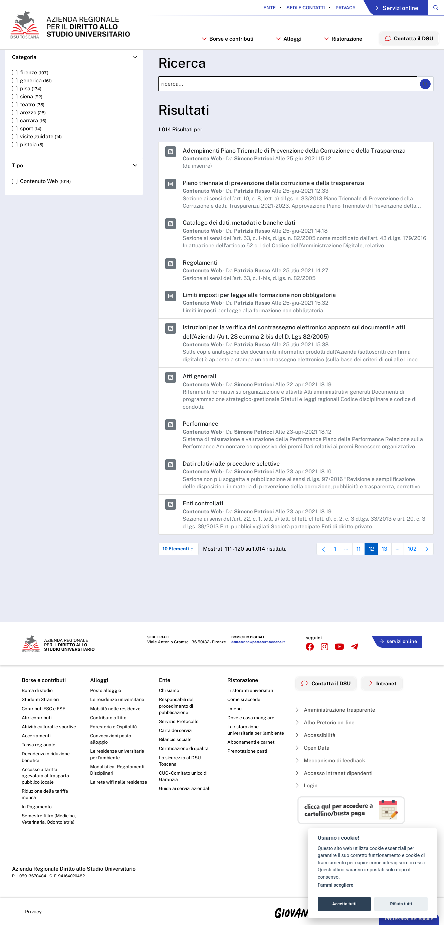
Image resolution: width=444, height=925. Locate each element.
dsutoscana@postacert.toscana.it (258, 642)
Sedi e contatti (300, 7)
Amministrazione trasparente (336, 709)
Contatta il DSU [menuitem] (409, 42)
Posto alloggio (105, 689)
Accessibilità (316, 734)
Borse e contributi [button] (226, 42)
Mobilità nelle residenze (115, 708)
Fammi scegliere (336, 885)
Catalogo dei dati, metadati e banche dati (240, 226)
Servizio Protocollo (179, 721)
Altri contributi (37, 717)
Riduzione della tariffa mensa (45, 795)
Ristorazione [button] (342, 42)
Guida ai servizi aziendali (184, 789)
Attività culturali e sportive (49, 726)
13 (385, 553)
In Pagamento (37, 808)
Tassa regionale (38, 745)
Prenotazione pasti (247, 751)
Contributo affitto (108, 717)
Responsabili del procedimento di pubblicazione (176, 705)
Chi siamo (169, 689)
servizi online (397, 640)
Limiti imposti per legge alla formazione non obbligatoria (262, 298)
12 (371, 553)
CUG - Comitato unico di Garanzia (183, 777)
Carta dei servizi (176, 730)
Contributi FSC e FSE (44, 708)
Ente (265, 7)
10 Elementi (181, 551)
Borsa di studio (37, 689)
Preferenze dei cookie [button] (409, 918)
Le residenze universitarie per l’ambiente (117, 755)
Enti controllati (203, 505)
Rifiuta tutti (401, 903)
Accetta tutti (344, 903)
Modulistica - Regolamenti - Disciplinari (118, 771)
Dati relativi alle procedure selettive (233, 466)
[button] (74, 61)
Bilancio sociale (175, 739)
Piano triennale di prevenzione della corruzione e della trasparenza (275, 186)
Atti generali (200, 379)
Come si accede (244, 699)
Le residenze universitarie (117, 699)
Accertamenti (36, 735)
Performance (201, 426)
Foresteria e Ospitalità (113, 726)
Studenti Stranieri (40, 699)
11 (357, 553)
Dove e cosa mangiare (251, 717)
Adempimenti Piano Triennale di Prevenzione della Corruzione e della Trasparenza (297, 154)
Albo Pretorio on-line (325, 721)
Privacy (340, 7)
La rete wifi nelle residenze (118, 783)
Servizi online (393, 7)
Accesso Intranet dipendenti (335, 773)
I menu (234, 708)
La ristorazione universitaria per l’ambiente (255, 730)
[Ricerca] (287, 87)
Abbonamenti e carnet (251, 742)
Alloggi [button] (288, 42)
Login (306, 785)
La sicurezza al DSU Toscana (180, 761)
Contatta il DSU (326, 682)
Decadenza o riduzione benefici (46, 757)
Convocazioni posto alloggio (111, 739)
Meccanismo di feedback (331, 760)
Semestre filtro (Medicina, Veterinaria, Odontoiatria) (49, 820)
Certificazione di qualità (184, 748)
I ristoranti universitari (250, 689)
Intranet (383, 682)
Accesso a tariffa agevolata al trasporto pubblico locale (45, 776)
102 (413, 553)
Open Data (313, 747)
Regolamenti (200, 266)
